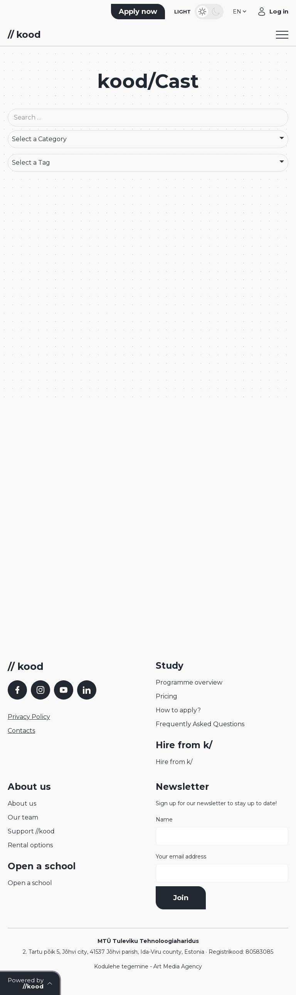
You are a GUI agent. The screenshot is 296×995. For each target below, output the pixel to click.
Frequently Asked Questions (200, 724)
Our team (23, 817)
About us (22, 803)
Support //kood (31, 831)
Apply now (138, 11)
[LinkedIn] (86, 690)
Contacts (21, 730)
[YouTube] (63, 690)
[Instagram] (40, 690)
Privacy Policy (29, 716)
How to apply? (178, 710)
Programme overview (189, 682)
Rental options (30, 845)
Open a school (30, 883)
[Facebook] (17, 690)
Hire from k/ (174, 762)
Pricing (166, 696)
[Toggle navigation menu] (282, 35)
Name (222, 830)
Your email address (222, 867)
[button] (240, 11)
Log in (278, 11)
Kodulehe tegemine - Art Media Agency (148, 966)
